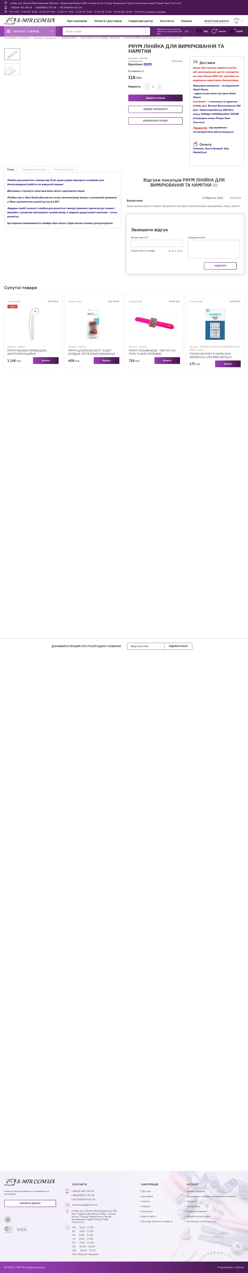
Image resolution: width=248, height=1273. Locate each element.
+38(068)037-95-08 (45, 7)
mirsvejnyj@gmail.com (85, 1204)
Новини (186, 21)
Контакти (167, 21)
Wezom (240, 1267)
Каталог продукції (45, 37)
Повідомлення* (196, 237)
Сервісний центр (140, 21)
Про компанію (77, 21)
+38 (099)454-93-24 (70, 7)
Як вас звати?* (140, 237)
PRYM (148, 64)
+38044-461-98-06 (21, 7)
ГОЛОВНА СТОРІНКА (17, 37)
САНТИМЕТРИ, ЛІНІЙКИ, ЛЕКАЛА (100, 37)
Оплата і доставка (108, 21)
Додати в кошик (155, 97)
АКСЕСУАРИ (68, 37)
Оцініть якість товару (143, 250)
